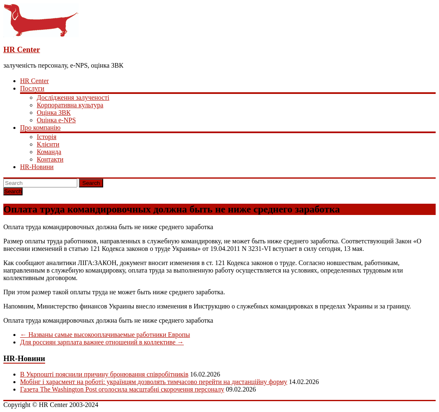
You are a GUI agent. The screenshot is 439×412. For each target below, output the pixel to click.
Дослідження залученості (73, 97)
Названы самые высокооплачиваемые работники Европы (105, 334)
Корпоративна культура (70, 105)
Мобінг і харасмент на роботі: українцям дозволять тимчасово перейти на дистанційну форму (153, 381)
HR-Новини (36, 166)
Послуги (32, 88)
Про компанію (40, 127)
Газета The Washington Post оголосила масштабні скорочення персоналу (122, 389)
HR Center (21, 49)
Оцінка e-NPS (56, 120)
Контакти (50, 159)
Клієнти (48, 144)
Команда (49, 151)
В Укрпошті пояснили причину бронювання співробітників (104, 374)
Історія (46, 136)
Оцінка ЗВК (54, 112)
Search (91, 183)
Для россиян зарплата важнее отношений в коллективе (102, 342)
